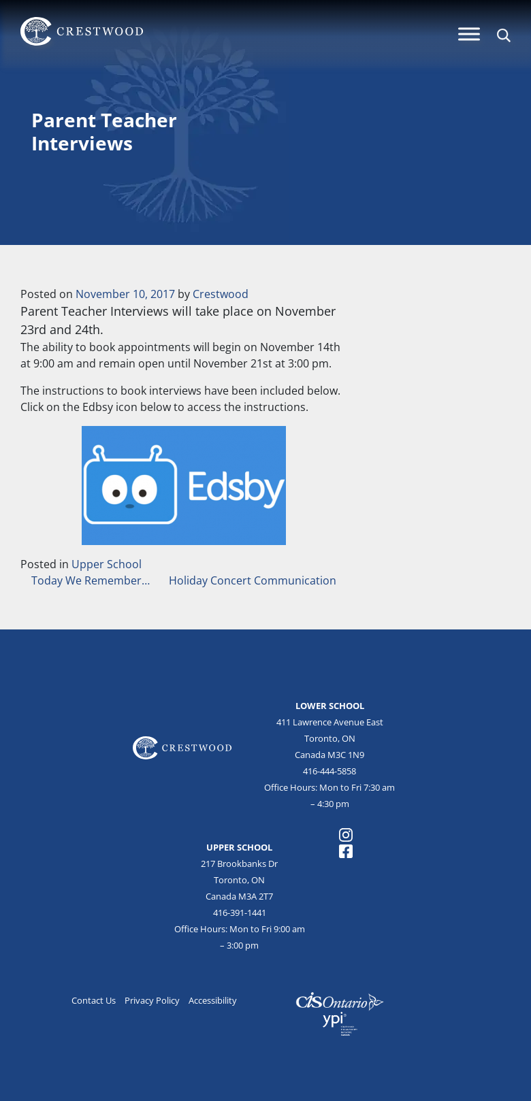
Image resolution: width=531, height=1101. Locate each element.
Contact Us (93, 1000)
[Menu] (469, 33)
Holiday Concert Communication (254, 580)
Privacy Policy (152, 1000)
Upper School (106, 564)
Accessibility (213, 1000)
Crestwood (220, 293)
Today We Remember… (89, 580)
